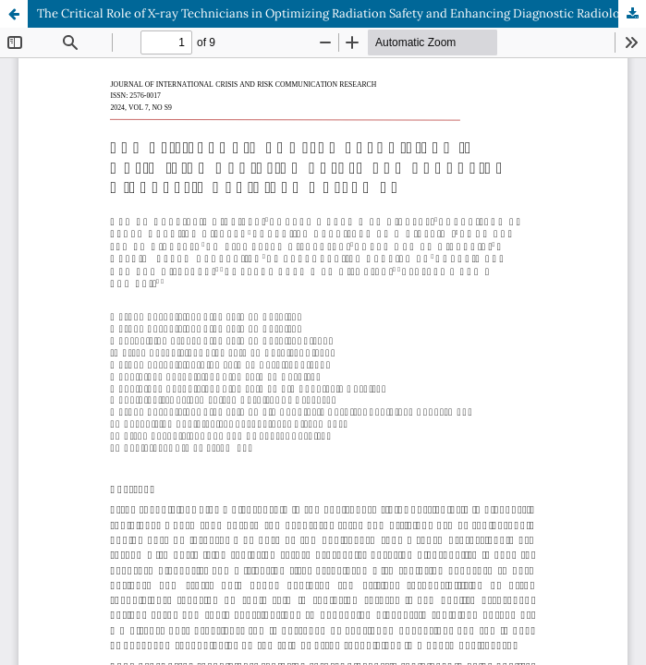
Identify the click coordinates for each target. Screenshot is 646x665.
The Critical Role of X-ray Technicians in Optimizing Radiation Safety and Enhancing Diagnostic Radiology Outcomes (341, 13)
